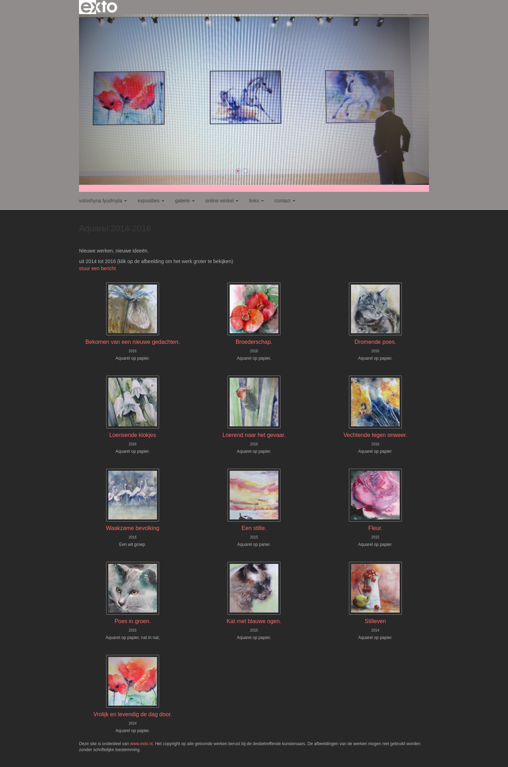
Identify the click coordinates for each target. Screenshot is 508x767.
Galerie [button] (185, 200)
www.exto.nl (141, 743)
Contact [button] (284, 200)
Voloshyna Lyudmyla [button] (103, 200)
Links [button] (256, 200)
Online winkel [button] (221, 200)
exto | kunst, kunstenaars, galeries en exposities (99, 7)
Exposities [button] (151, 200)
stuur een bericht (97, 268)
